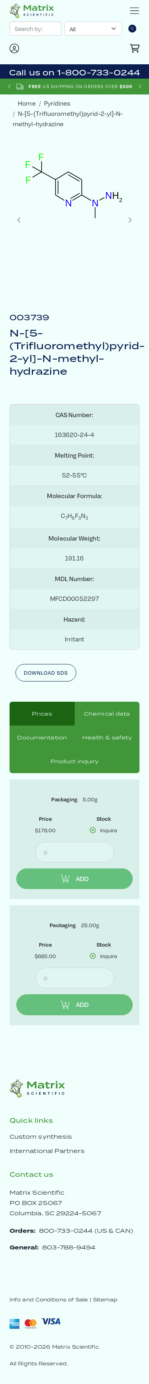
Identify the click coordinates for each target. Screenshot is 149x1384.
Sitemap (105, 1299)
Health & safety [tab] (107, 737)
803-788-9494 (69, 1247)
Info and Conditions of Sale (49, 1299)
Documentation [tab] (42, 737)
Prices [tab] (42, 713)
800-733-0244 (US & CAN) (86, 1230)
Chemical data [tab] (107, 713)
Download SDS (46, 672)
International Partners (47, 1151)
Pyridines (57, 103)
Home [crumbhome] (26, 103)
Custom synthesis (41, 1136)
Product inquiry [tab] (74, 761)
